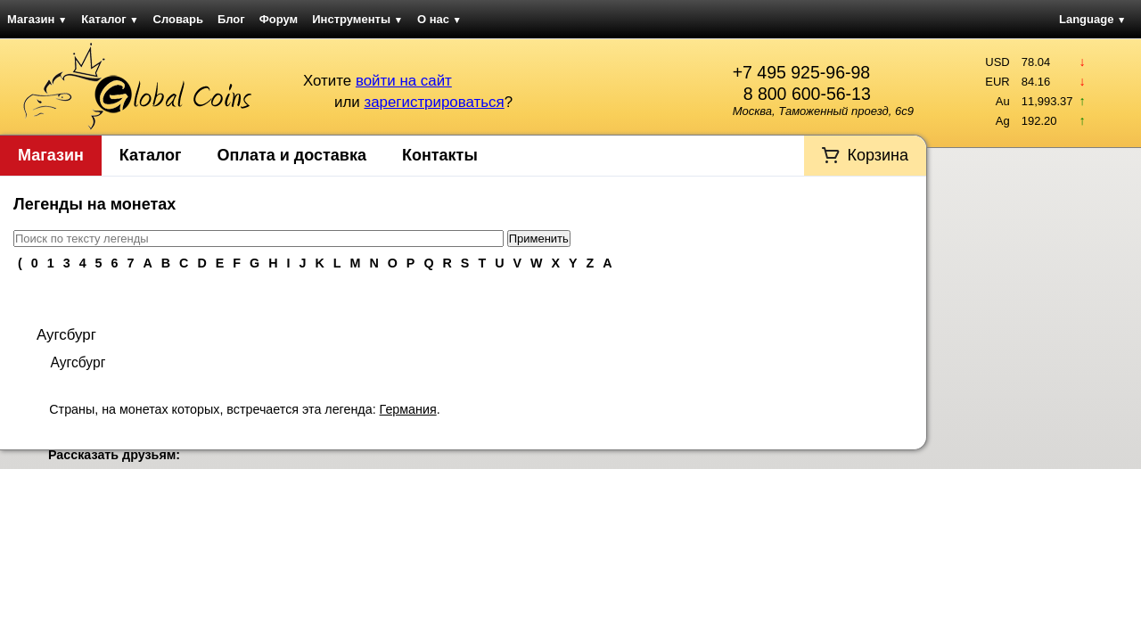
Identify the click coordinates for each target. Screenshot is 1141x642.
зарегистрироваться (434, 102)
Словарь (178, 19)
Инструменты (357, 19)
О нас (439, 19)
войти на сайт (404, 80)
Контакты (440, 155)
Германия (408, 409)
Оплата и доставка (292, 155)
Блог (231, 19)
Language (1092, 19)
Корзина (877, 155)
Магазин (37, 19)
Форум (278, 19)
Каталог (109, 19)
